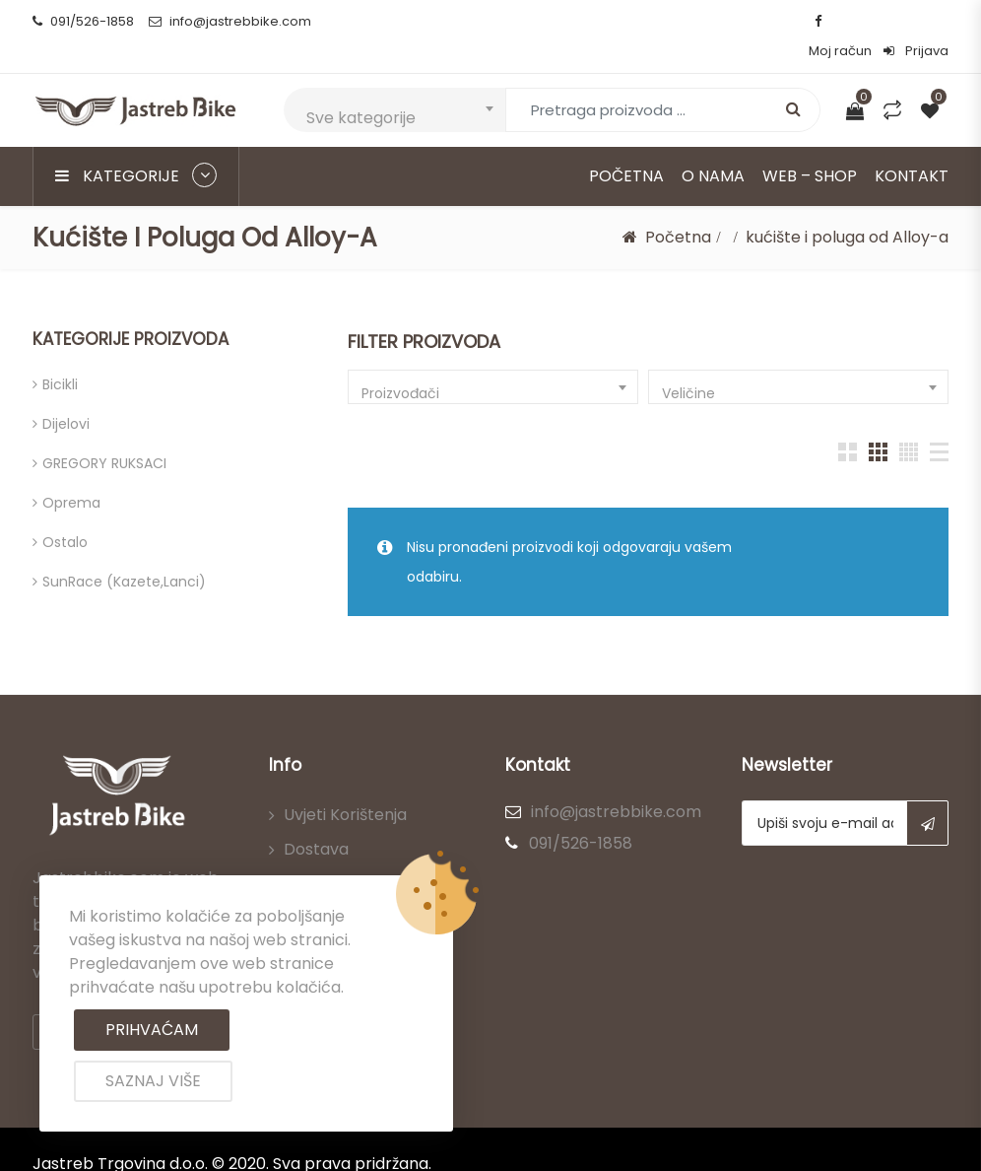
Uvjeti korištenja (345, 785)
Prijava (915, 21)
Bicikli (60, 355)
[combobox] (394, 80)
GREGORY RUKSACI (104, 434)
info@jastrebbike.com (230, 21)
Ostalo (65, 512)
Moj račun (840, 21)
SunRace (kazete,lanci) (124, 552)
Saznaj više (153, 1080)
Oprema (71, 473)
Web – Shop (809, 146)
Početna (626, 146)
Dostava (316, 819)
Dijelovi (66, 394)
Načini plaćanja (342, 854)
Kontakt (911, 146)
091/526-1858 (83, 21)
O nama (713, 146)
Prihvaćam (151, 1029)
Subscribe (927, 793)
